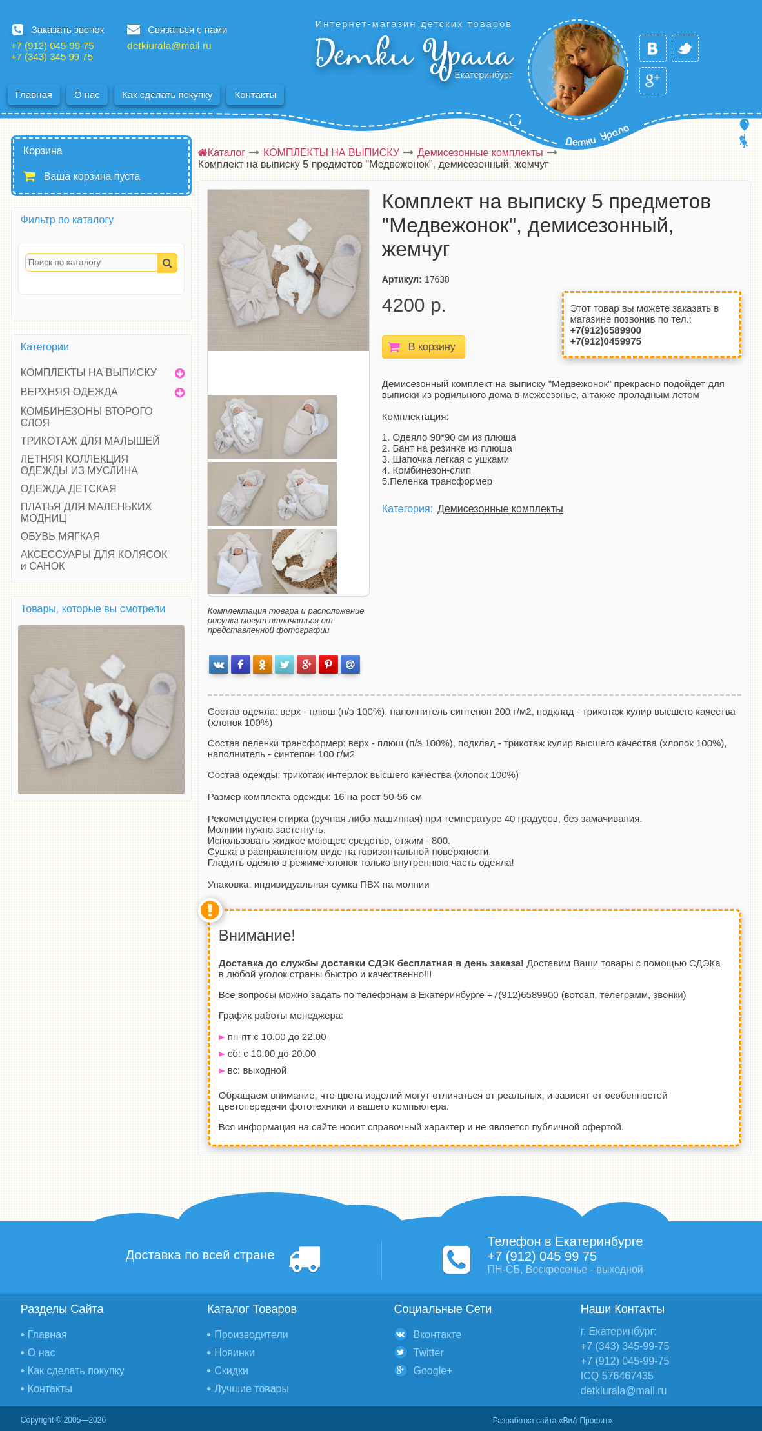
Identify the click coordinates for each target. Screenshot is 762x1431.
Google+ (433, 1370)
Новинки (234, 1352)
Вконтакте (438, 1334)
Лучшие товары (251, 1388)
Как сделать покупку (167, 94)
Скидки (231, 1370)
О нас (87, 94)
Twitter (429, 1352)
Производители (251, 1334)
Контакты (255, 94)
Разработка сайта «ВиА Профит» (552, 1420)
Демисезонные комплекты (500, 508)
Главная (33, 94)
